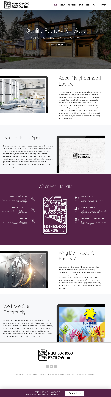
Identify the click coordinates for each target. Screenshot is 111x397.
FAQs (94, 5)
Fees (88, 5)
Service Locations (65, 374)
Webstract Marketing (87, 374)
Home (55, 5)
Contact (103, 5)
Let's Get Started (55, 44)
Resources (72, 5)
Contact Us (75, 393)
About (62, 5)
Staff (81, 5)
